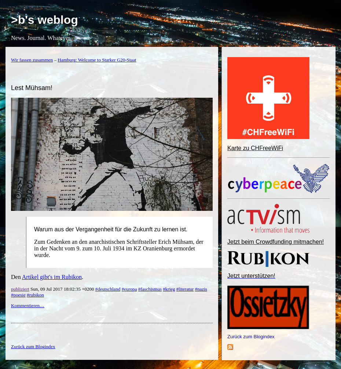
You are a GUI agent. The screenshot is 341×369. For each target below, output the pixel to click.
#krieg (169, 289)
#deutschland (108, 289)
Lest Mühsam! (31, 88)
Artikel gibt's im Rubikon (52, 277)
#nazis (201, 289)
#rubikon (35, 295)
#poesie (18, 295)
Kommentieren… (27, 305)
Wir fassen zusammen (32, 60)
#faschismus (150, 289)
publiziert (20, 289)
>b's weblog (44, 19)
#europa (129, 289)
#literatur (185, 289)
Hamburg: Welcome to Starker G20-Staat (97, 60)
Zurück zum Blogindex (251, 336)
